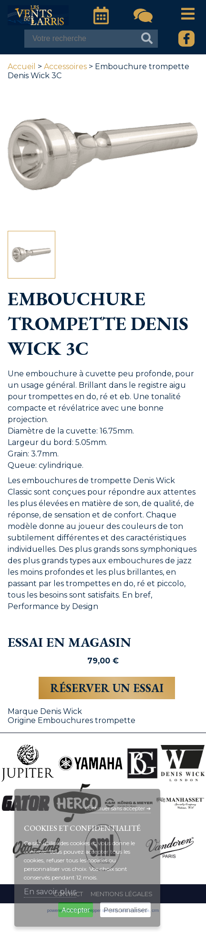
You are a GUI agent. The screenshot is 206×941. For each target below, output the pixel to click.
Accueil (22, 66)
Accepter (76, 910)
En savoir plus (50, 891)
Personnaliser (125, 910)
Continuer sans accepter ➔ (118, 809)
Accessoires (65, 66)
